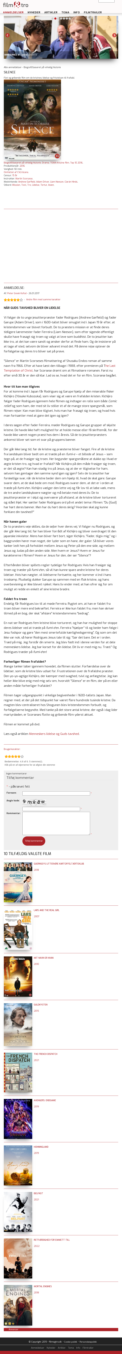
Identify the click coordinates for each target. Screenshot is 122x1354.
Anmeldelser (13, 12)
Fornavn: (12, 792)
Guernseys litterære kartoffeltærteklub (59, 863)
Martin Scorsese (24, 178)
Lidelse (35, 184)
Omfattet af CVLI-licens (16, 172)
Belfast (38, 1193)
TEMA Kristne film (59, 162)
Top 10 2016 (76, 162)
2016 (22, 165)
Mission (16, 184)
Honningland (41, 1146)
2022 (37, 1246)
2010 (36, 964)
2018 (36, 870)
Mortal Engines (43, 1286)
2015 (36, 1010)
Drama (45, 162)
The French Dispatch (45, 1054)
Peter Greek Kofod (17, 293)
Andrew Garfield (26, 181)
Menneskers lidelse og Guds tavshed (54, 734)
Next (114, 35)
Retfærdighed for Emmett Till (52, 1239)
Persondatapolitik (88, 1342)
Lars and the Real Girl (46, 910)
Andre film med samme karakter (43, 299)
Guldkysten (40, 1004)
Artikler (51, 12)
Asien (51, 184)
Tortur (44, 184)
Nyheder (34, 12)
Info (76, 12)
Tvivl (23, 184)
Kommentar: (14, 813)
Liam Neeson (57, 181)
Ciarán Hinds (71, 181)
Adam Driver (42, 181)
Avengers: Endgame (45, 1100)
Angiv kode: (13, 800)
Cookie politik (70, 1342)
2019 (36, 1106)
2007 (36, 916)
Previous (7, 35)
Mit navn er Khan (44, 957)
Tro (29, 184)
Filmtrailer (93, 12)
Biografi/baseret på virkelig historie (22, 162)
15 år (14, 175)
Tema (65, 12)
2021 (36, 1060)
